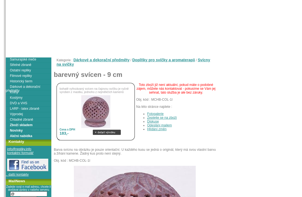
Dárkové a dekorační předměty (101, 60)
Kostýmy (16, 98)
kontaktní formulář (20, 153)
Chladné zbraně (21, 119)
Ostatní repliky (20, 70)
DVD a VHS (18, 103)
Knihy (14, 92)
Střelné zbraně (20, 65)
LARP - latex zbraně (24, 109)
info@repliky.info (19, 149)
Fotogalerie (155, 114)
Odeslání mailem (159, 125)
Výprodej (16, 114)
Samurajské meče (23, 59)
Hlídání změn (157, 129)
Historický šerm (21, 81)
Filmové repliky (21, 76)
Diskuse (153, 121)
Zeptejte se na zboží (162, 118)
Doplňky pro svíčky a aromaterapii (163, 60)
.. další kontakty (17, 174)
